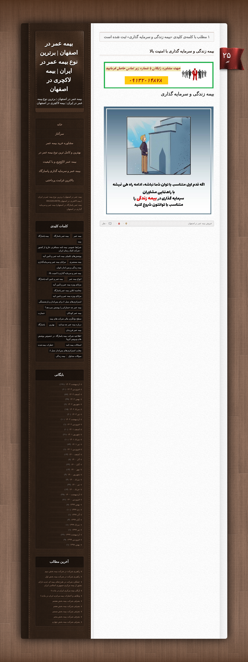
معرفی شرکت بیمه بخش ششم (66, 611)
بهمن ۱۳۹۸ (75, 544)
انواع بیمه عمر (75, 279)
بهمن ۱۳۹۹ (75, 504)
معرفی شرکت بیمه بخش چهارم (66, 622)
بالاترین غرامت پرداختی (60, 180)
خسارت (41, 313)
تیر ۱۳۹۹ (75, 530)
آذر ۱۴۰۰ (75, 459)
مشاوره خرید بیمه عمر (59, 143)
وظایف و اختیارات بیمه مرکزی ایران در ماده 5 (60, 596)
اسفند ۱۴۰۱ (74, 429)
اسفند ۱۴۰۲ (74, 394)
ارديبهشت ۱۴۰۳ (72, 384)
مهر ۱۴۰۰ (75, 469)
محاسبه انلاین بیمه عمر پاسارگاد (67, 290)
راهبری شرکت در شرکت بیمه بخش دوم (62, 571)
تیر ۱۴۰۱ (75, 444)
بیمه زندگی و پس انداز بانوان (69, 267)
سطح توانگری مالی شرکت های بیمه (65, 319)
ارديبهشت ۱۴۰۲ (72, 419)
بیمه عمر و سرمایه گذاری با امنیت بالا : (64, 273)
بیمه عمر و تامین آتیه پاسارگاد (50, 279)
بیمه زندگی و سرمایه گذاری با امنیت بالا (182, 51)
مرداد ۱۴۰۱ (74, 439)
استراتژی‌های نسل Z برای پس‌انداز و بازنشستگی (60, 301)
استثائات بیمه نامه (73, 345)
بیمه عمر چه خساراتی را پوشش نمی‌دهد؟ (63, 307)
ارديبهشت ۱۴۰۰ (72, 494)
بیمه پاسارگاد (43, 236)
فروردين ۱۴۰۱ (73, 449)
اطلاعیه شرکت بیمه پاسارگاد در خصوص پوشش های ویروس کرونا (59, 337)
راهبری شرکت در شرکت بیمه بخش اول (62, 576)
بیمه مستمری (75, 262)
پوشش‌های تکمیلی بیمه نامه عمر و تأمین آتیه (62, 256)
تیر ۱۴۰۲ (75, 414)
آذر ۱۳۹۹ (75, 514)
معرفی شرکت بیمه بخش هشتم (66, 601)
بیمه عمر (77, 236)
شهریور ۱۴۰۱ (73, 434)
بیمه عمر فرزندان (73, 330)
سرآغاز (59, 133)
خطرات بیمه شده (45, 345)
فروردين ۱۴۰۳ (73, 389)
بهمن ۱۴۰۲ (75, 399)
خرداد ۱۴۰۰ (74, 489)
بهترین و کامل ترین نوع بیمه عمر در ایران (60, 154)
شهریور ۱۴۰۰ (73, 474)
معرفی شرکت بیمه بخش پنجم (67, 617)
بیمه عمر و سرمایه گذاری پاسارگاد (59, 171)
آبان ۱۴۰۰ (75, 464)
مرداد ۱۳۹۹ (74, 524)
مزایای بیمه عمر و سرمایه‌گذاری (52, 262)
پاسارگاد (41, 324)
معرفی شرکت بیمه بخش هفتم (66, 606)
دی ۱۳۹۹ (75, 509)
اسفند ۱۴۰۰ (74, 454)
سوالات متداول (74, 356)
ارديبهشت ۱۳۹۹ (72, 534)
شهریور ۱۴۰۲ (73, 404)
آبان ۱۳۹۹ (75, 519)
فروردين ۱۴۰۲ (73, 424)
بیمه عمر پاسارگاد (61, 236)
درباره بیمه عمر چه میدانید (70, 324)
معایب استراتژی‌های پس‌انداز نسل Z (65, 350)
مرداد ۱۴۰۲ (74, 409)
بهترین (51, 324)
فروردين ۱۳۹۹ (73, 539)
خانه (59, 124)
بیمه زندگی (60, 356)
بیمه (79, 241)
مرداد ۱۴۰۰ (74, 479)
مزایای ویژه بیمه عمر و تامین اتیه (67, 296)
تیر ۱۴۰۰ (75, 484)
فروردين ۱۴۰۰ (73, 499)
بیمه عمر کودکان (74, 313)
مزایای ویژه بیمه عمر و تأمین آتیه (67, 284)
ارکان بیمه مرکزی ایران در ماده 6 (65, 590)
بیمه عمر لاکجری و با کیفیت (59, 161)
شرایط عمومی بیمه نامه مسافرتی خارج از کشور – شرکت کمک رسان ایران (59, 249)
